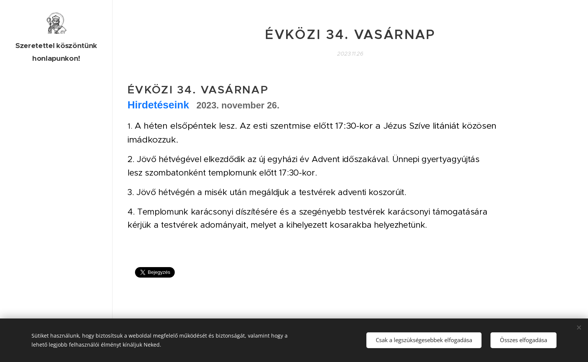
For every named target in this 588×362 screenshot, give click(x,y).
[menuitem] (56, 137)
